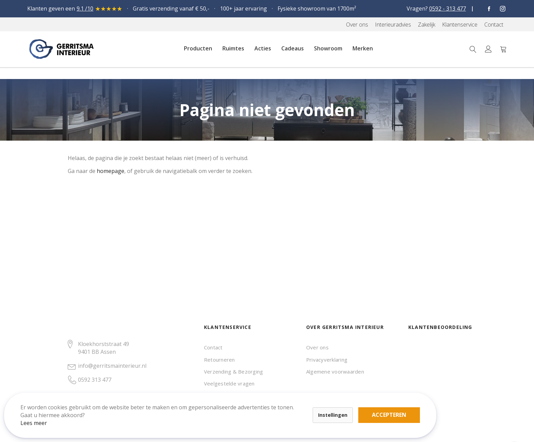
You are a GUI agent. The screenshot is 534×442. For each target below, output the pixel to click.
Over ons (317, 347)
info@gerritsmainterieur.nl (112, 365)
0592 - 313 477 (447, 8)
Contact (213, 347)
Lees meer (40, 416)
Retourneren (219, 359)
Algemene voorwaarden (335, 371)
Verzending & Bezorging (233, 371)
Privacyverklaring (326, 359)
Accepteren (236, 404)
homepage (110, 171)
